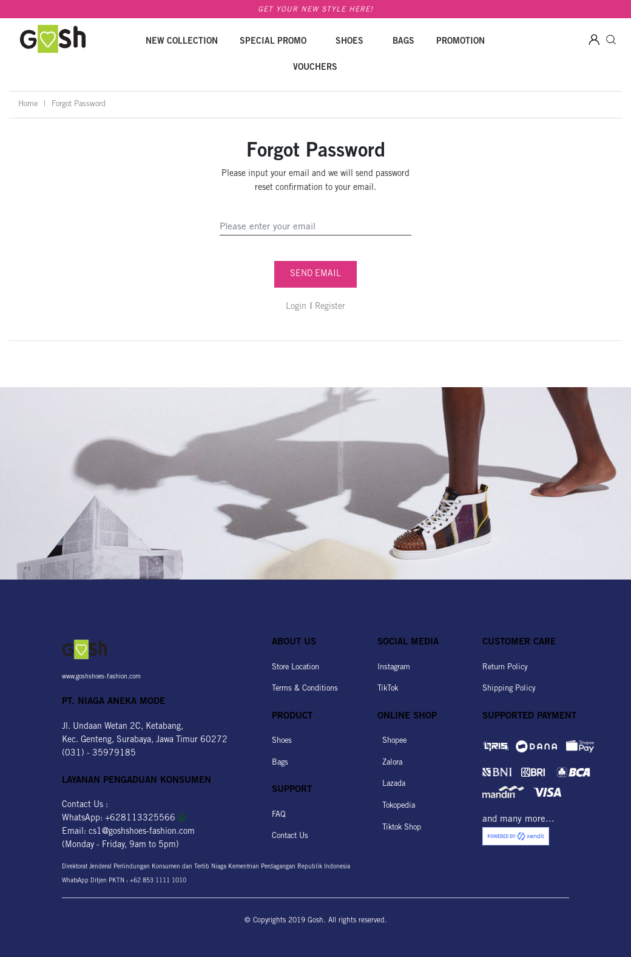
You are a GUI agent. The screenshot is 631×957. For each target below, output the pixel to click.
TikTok (387, 689)
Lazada (391, 784)
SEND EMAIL (315, 274)
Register (330, 307)
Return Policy (505, 668)
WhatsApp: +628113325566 (124, 818)
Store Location (295, 668)
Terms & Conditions (305, 689)
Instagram (393, 668)
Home (28, 105)
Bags (403, 42)
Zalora (389, 763)
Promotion (460, 42)
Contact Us (290, 836)
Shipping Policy (509, 689)
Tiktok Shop (399, 828)
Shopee (392, 741)
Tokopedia (396, 806)
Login (296, 307)
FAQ (279, 815)
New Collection (182, 42)
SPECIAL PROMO (273, 42)
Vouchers (315, 68)
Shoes (349, 42)
